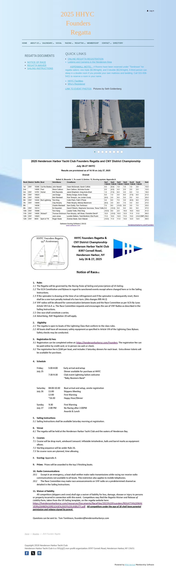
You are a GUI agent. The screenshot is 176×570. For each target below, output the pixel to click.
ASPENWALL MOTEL (81, 67)
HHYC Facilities (75, 81)
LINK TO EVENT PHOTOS (78, 89)
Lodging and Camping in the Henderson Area (90, 62)
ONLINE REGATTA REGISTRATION (85, 59)
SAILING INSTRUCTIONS (40, 68)
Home (27, 534)
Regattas (36, 534)
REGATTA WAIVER (36, 65)
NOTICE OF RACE (36, 62)
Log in (151, 11)
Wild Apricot (130, 564)
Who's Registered (76, 84)
